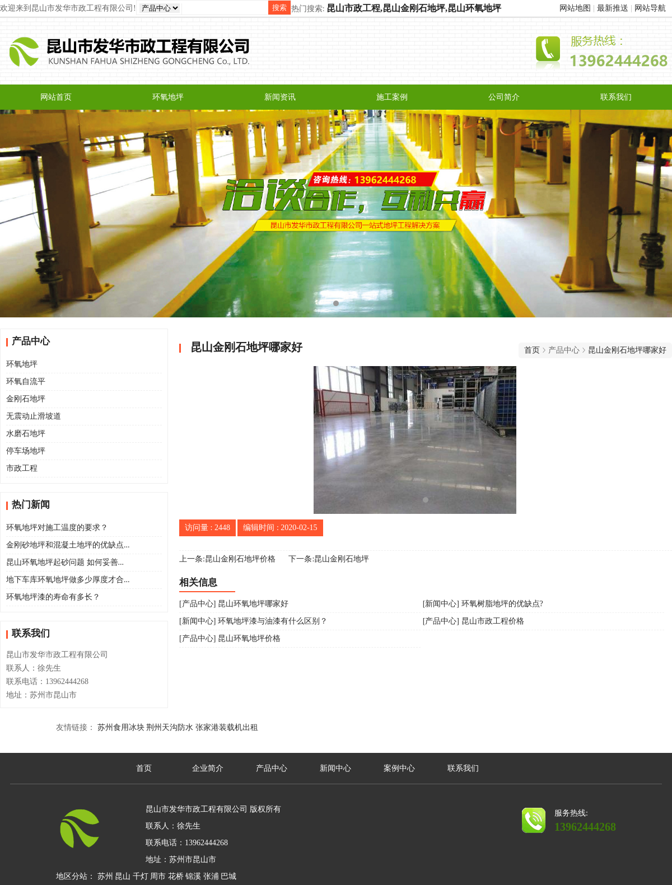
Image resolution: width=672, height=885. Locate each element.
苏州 (105, 876)
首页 (532, 350)
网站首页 (56, 97)
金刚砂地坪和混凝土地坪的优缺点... (68, 545)
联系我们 (616, 97)
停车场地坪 (25, 451)
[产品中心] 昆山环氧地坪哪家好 (233, 604)
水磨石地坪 (25, 433)
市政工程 (22, 468)
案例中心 (399, 768)
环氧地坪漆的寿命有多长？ (53, 597)
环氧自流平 (25, 381)
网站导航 (650, 8)
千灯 (140, 876)
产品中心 (271, 768)
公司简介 (504, 97)
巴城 (228, 876)
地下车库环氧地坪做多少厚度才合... (68, 579)
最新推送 (612, 8)
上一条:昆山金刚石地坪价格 (227, 559)
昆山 (122, 876)
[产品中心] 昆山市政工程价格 (473, 621)
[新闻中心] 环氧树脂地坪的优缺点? (483, 604)
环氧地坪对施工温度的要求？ (57, 527)
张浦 (211, 876)
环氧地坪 (168, 97)
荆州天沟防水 (169, 727)
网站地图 (575, 8)
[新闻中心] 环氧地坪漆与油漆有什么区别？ (253, 621)
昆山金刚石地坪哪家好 (627, 350)
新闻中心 (335, 768)
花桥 (176, 876)
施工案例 (392, 97)
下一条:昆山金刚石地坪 (328, 559)
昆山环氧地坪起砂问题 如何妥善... (65, 562)
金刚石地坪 (25, 399)
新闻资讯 (280, 97)
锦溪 (193, 876)
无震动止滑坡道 (33, 416)
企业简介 (207, 768)
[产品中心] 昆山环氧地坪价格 (230, 638)
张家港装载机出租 (226, 727)
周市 (158, 876)
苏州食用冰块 (120, 727)
